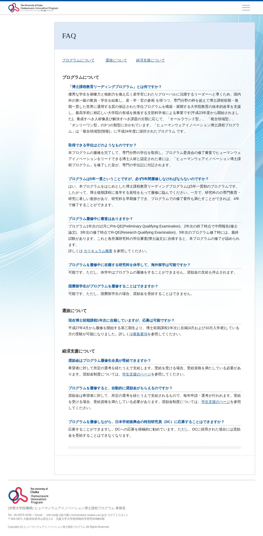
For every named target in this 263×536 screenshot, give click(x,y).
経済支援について (150, 60)
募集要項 (140, 334)
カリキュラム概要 (98, 251)
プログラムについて (78, 60)
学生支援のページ (136, 374)
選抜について (116, 60)
